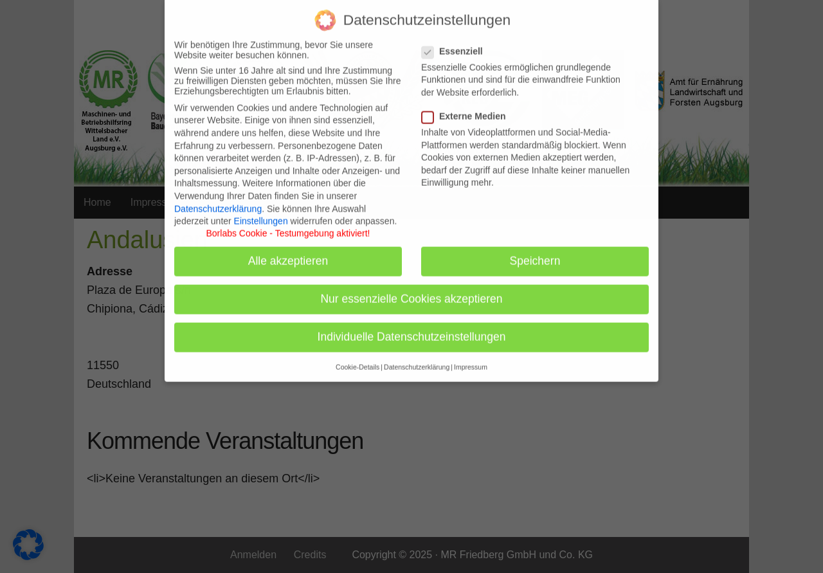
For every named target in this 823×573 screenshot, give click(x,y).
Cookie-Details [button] (357, 357)
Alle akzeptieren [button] (288, 252)
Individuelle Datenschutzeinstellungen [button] (412, 328)
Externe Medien (467, 107)
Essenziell (456, 42)
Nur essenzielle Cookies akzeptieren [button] (411, 290)
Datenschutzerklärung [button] (416, 357)
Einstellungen (261, 212)
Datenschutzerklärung (218, 199)
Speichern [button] (535, 252)
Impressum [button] (470, 357)
